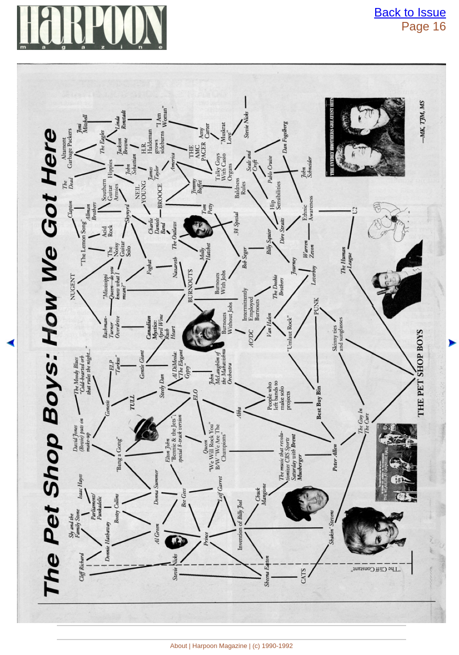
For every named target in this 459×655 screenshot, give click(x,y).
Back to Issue (410, 12)
